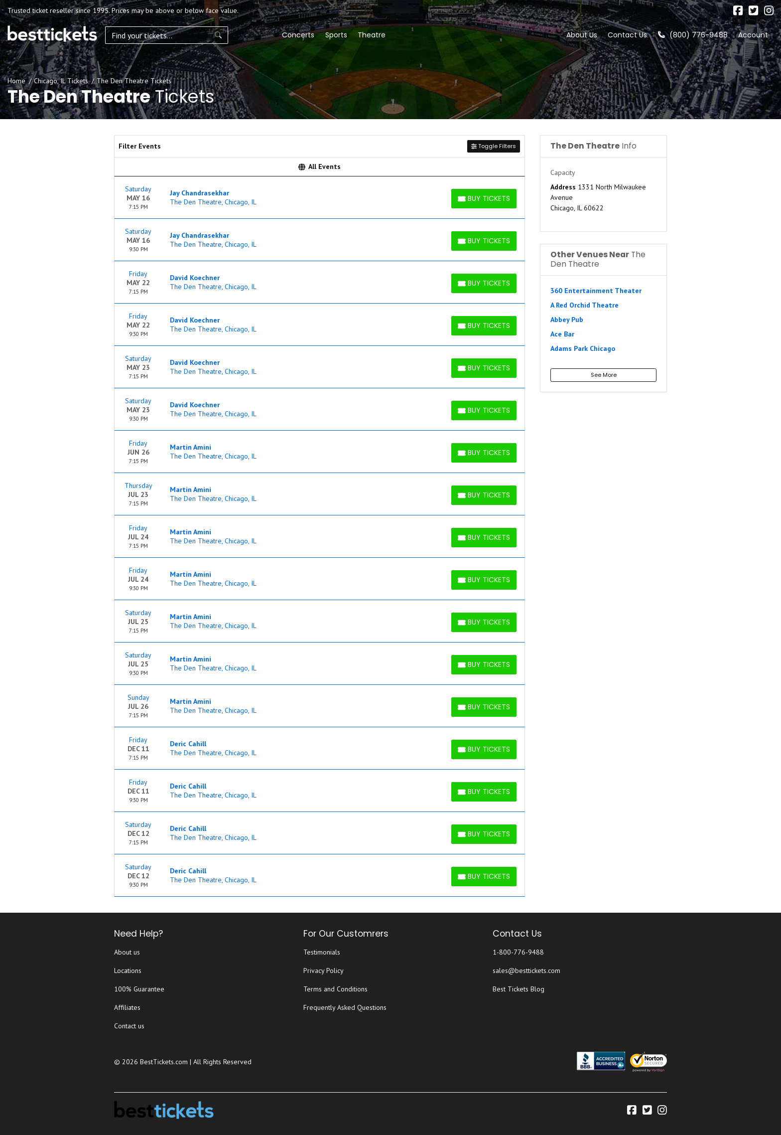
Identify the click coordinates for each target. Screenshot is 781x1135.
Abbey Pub (566, 319)
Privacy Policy (323, 970)
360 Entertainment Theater (596, 290)
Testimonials (321, 952)
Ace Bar (562, 333)
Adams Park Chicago (582, 348)
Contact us (129, 1025)
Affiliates (127, 1007)
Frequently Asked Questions (345, 1007)
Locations (127, 970)
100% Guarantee (139, 988)
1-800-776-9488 (518, 952)
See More (604, 375)
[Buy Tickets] (484, 198)
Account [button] (753, 35)
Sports (268, 35)
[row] (319, 197)
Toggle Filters (493, 146)
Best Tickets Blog (518, 988)
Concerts (230, 35)
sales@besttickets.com (526, 970)
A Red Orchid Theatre (584, 305)
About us (127, 952)
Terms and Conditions (335, 988)
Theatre (303, 35)
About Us (581, 35)
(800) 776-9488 (693, 35)
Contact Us (627, 35)
